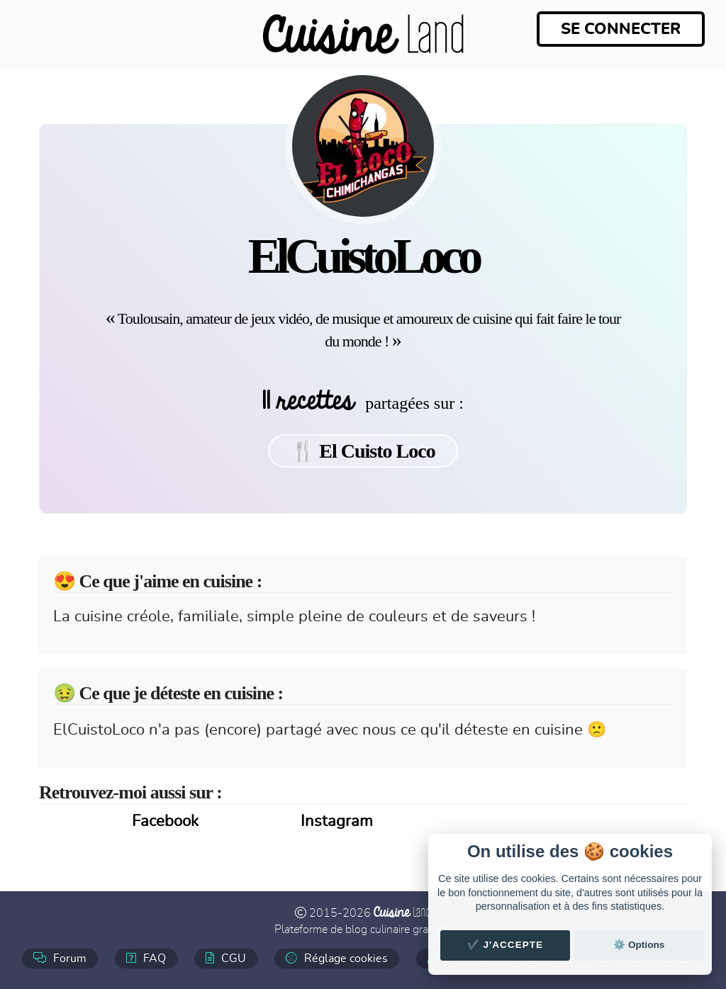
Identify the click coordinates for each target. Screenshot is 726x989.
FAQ (146, 958)
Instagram (337, 821)
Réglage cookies (337, 958)
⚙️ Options (638, 944)
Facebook (165, 821)
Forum (59, 958)
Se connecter (621, 29)
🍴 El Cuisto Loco (363, 451)
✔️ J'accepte (505, 944)
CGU (226, 958)
